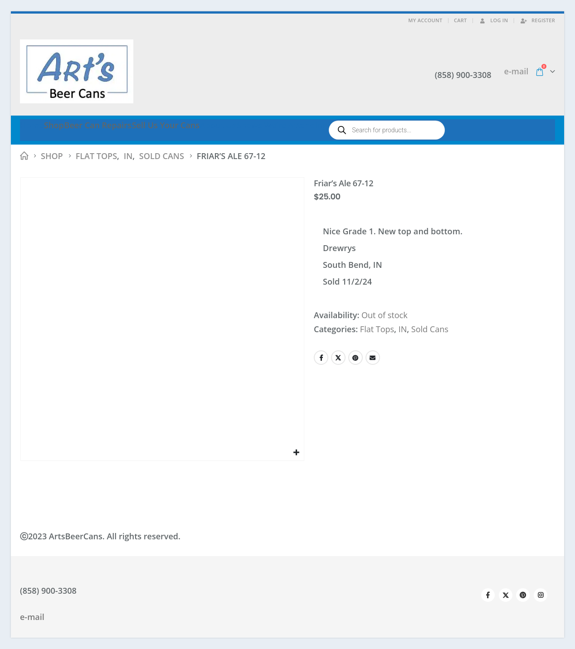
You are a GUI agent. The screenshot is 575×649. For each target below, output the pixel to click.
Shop (54, 125)
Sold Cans (429, 329)
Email (372, 357)
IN (403, 329)
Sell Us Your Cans (166, 125)
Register (537, 20)
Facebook (321, 357)
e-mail (516, 71)
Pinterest (355, 357)
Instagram (540, 595)
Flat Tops (377, 329)
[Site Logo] (76, 71)
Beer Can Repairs (98, 125)
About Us (218, 125)
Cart (460, 20)
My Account (425, 20)
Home (32, 125)
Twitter (338, 357)
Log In (493, 20)
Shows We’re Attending (281, 125)
